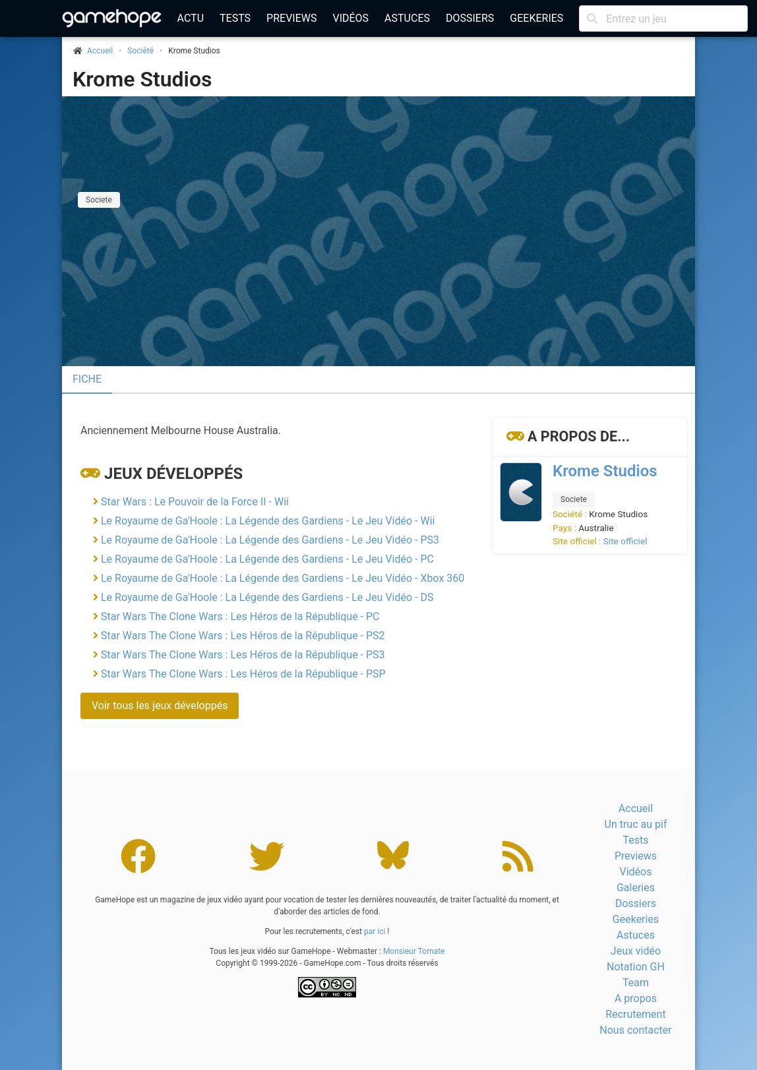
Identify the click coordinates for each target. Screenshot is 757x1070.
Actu (190, 18)
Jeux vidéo (636, 951)
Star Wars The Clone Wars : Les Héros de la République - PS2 (243, 635)
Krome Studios (142, 79)
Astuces (407, 18)
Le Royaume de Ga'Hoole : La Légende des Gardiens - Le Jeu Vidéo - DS (267, 597)
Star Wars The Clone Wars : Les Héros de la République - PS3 (243, 654)
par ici (374, 931)
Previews (291, 18)
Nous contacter (635, 1030)
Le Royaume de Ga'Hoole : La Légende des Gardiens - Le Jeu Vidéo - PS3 (270, 540)
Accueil (636, 808)
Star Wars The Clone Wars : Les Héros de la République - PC (240, 616)
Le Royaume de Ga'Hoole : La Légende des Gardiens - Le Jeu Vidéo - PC (267, 559)
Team (635, 982)
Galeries (636, 887)
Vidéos (350, 18)
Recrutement (635, 1014)
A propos (636, 998)
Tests (235, 18)
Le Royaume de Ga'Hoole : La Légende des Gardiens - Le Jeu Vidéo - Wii (268, 521)
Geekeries (536, 18)
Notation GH (636, 966)
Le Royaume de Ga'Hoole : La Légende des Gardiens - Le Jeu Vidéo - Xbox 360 (282, 578)
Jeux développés (173, 473)
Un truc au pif (636, 824)
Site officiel (625, 541)
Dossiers (470, 18)
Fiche (87, 379)
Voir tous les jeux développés (159, 705)
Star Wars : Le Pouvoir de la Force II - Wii (195, 501)
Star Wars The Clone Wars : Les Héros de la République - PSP (243, 674)
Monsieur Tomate (414, 951)
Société (140, 50)
